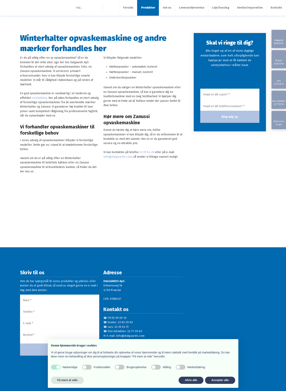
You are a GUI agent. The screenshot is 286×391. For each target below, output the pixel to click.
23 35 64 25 (146, 152)
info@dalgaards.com (117, 156)
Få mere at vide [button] (67, 380)
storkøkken (39, 98)
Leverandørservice (191, 7)
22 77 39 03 (134, 331)
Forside (128, 7)
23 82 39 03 (125, 322)
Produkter (148, 7)
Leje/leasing (220, 7)
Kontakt (276, 7)
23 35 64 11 (121, 327)
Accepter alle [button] (220, 380)
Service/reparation (250, 7)
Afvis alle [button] (191, 380)
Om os (167, 7)
